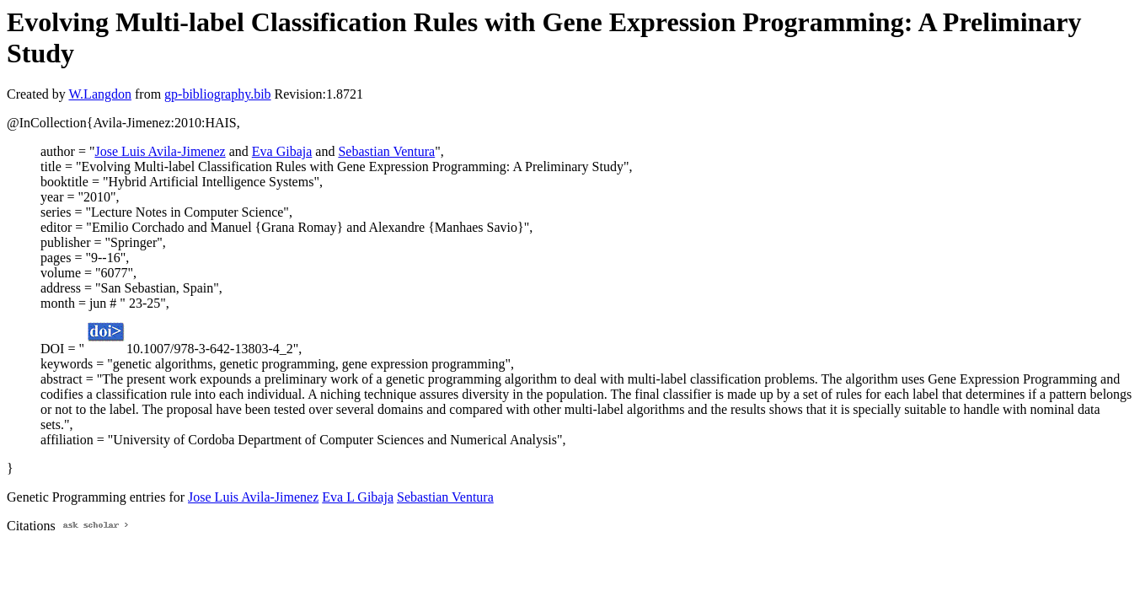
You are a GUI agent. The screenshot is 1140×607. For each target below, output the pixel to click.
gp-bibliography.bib (217, 94)
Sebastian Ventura (386, 151)
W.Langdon (99, 94)
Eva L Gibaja (357, 497)
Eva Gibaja (282, 151)
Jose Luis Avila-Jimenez (159, 151)
